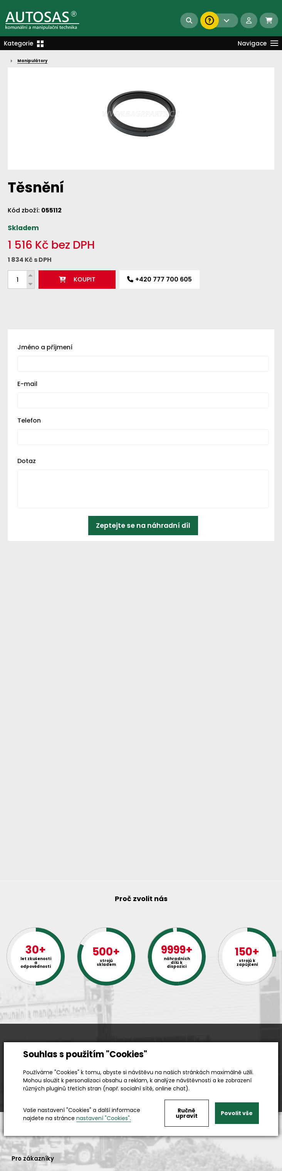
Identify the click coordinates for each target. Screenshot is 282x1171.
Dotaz (26, 461)
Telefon (29, 420)
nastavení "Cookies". (103, 1118)
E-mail (27, 383)
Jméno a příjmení (44, 347)
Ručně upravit (187, 1113)
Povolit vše (237, 1113)
